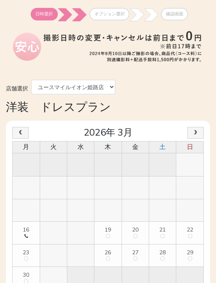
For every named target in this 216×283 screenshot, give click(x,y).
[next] (195, 133)
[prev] (20, 133)
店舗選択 (17, 88)
